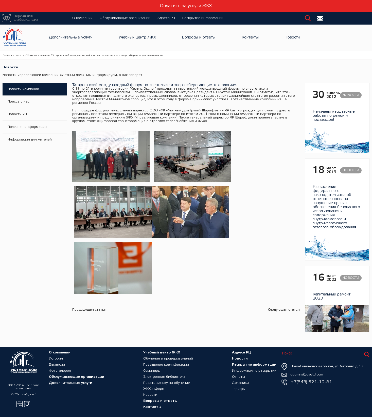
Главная (7, 55)
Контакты (250, 37)
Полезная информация (27, 127)
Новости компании (38, 55)
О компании (82, 18)
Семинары (152, 370)
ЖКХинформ (154, 388)
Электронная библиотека (164, 376)
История (56, 358)
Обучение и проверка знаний (168, 358)
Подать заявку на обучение (166, 382)
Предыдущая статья (89, 248)
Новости (292, 37)
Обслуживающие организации (125, 18)
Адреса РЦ (166, 18)
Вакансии (57, 364)
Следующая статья (284, 248)
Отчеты (238, 376)
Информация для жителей (30, 140)
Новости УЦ (17, 114)
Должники (240, 382)
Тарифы (238, 388)
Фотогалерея (60, 370)
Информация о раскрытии (254, 370)
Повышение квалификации (166, 364)
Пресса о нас (18, 102)
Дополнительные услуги (71, 37)
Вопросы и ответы (199, 37)
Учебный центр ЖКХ (137, 37)
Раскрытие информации (202, 18)
